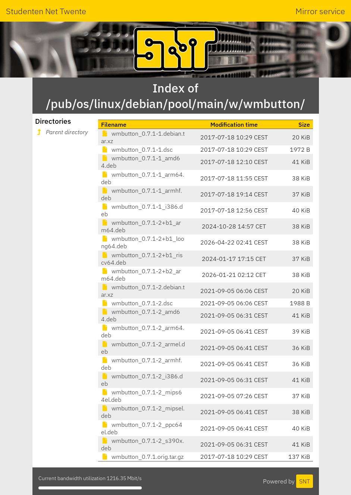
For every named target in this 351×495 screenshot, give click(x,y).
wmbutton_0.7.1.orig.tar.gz (142, 456)
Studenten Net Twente (46, 11)
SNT (304, 481)
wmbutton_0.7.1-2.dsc (137, 303)
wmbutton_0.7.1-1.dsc (137, 149)
